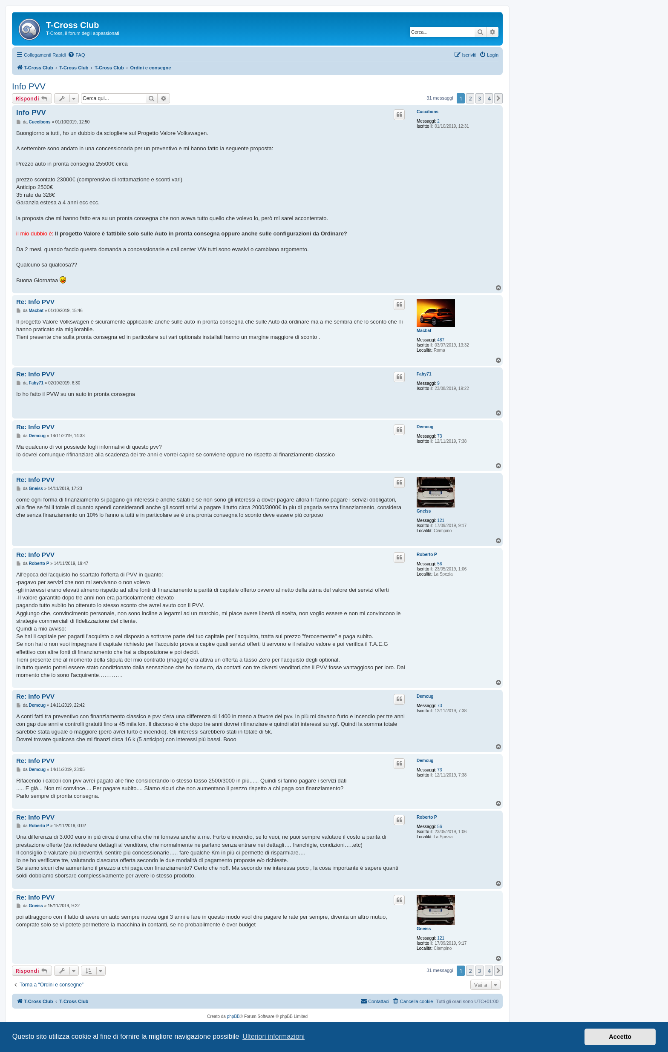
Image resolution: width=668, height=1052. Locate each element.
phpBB (233, 1016)
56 (439, 564)
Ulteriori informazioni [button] (273, 1036)
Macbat (424, 330)
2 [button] (470, 98)
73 (439, 436)
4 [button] (488, 98)
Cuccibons (427, 111)
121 (440, 520)
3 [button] (479, 98)
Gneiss (424, 511)
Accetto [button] (620, 1036)
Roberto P (427, 554)
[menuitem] (76, 55)
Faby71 (424, 374)
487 (440, 340)
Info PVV (29, 86)
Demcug (425, 426)
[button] (498, 98)
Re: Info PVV (35, 301)
